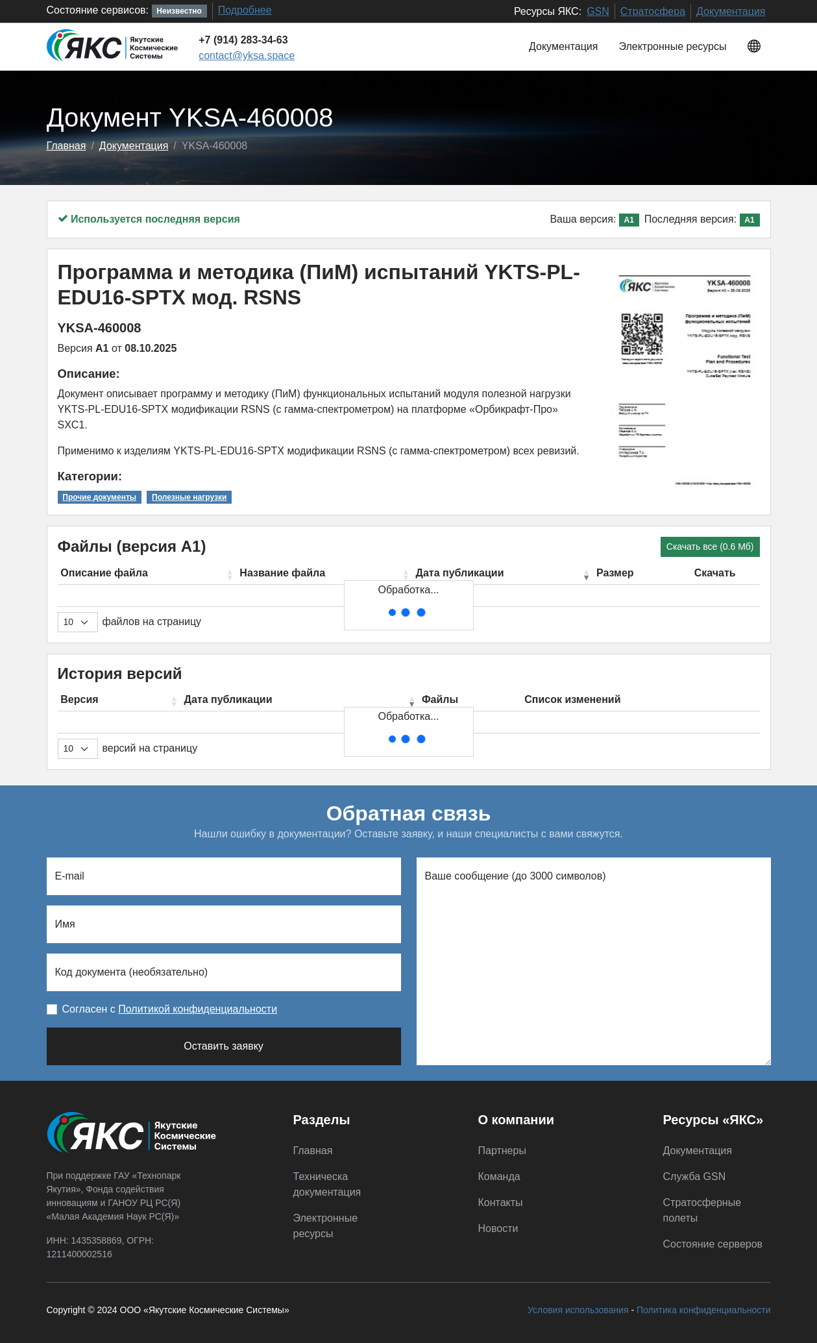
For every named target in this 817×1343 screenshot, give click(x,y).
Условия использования (578, 1310)
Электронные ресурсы (672, 46)
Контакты (500, 1202)
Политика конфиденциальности (704, 1310)
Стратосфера (652, 11)
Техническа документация (327, 1184)
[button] (754, 46)
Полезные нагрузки (189, 497)
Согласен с (170, 1009)
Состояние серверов (713, 1244)
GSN (598, 11)
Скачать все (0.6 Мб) (710, 546)
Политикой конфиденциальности (197, 1009)
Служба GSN (694, 1176)
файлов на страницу (152, 621)
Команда (499, 1176)
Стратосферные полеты (702, 1210)
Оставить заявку (223, 1046)
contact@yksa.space (247, 55)
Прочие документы (99, 497)
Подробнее (245, 10)
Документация (730, 11)
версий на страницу (150, 748)
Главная (66, 145)
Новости (498, 1228)
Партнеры (502, 1150)
